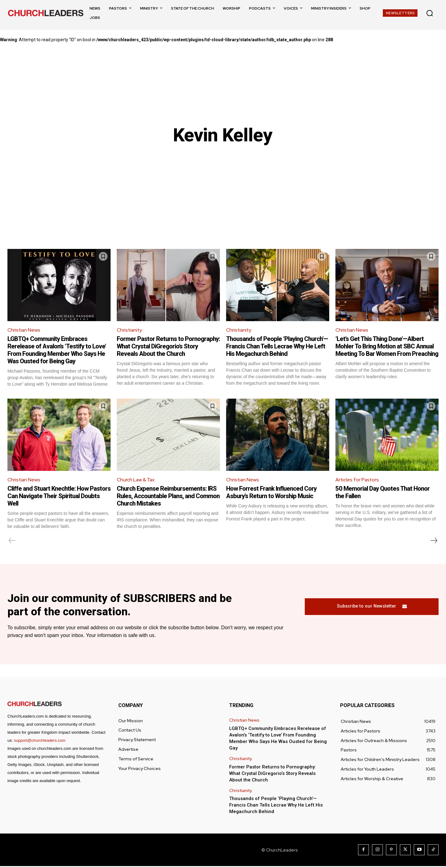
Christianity (130, 330)
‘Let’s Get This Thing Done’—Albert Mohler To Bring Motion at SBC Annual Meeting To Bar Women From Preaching (386, 346)
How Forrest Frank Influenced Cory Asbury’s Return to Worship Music (271, 492)
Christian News (24, 330)
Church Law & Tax (136, 480)
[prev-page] (12, 541)
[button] (430, 13)
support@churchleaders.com (39, 741)
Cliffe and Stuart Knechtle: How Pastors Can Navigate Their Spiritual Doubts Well (59, 496)
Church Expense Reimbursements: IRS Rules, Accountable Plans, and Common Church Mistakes (168, 496)
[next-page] (434, 541)
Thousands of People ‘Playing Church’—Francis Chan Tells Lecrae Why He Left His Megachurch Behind (277, 346)
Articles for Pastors (357, 480)
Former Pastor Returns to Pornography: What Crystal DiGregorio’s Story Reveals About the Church (168, 346)
